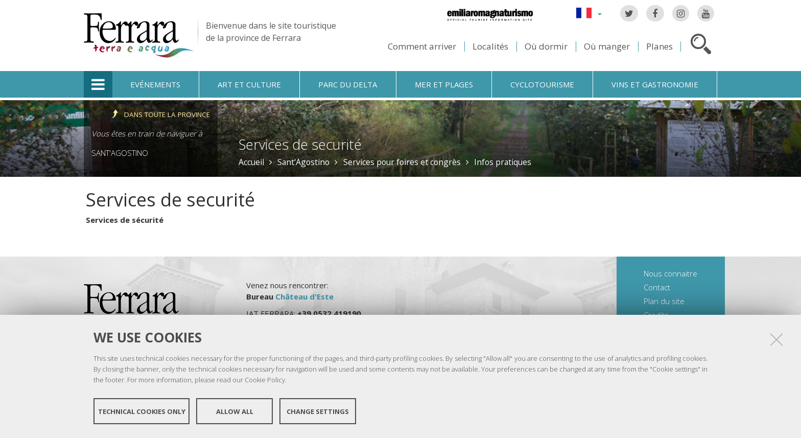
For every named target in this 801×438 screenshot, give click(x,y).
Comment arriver (422, 46)
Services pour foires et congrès (402, 162)
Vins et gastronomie (654, 84)
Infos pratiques (502, 162)
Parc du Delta (347, 84)
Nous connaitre (670, 273)
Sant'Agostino (119, 153)
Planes (659, 46)
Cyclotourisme (542, 84)
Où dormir (546, 46)
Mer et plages (444, 84)
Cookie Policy (265, 379)
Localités (490, 46)
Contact (657, 287)
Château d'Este (304, 296)
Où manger (607, 46)
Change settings (318, 411)
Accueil (251, 162)
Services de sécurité (124, 220)
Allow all (234, 411)
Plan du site (664, 301)
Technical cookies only (141, 411)
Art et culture (249, 84)
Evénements (155, 84)
